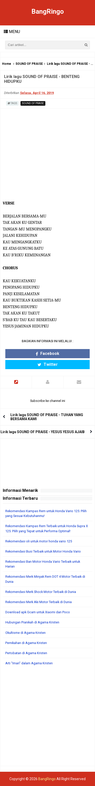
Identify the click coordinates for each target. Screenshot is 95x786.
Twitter (47, 364)
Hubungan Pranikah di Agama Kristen (32, 622)
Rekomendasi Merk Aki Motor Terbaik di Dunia (38, 602)
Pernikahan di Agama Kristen (26, 643)
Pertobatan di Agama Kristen (26, 653)
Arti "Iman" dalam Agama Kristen (29, 663)
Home (6, 64)
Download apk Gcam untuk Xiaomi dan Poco (37, 612)
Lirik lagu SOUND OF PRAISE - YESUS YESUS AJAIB (43, 432)
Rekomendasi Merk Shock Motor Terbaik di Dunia (40, 592)
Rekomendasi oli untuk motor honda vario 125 (38, 541)
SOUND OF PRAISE (29, 64)
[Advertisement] (47, 718)
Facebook (47, 353)
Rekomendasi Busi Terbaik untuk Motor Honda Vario (43, 551)
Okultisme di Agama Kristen (25, 633)
